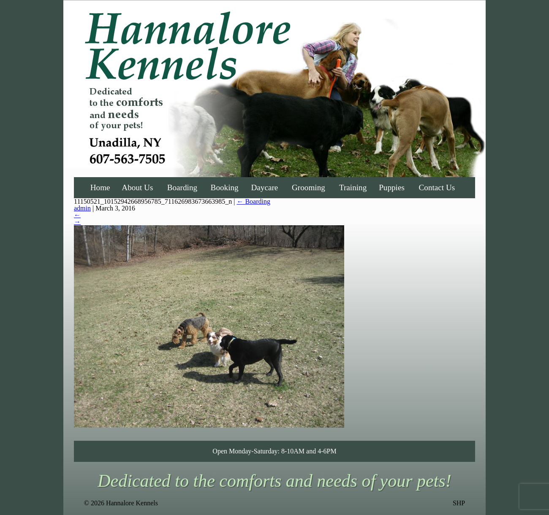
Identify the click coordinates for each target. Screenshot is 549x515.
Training (353, 187)
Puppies (392, 187)
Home (100, 187)
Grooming (308, 187)
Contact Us (437, 187)
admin (82, 208)
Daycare (264, 187)
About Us (137, 187)
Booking (225, 187)
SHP (459, 503)
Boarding (182, 187)
